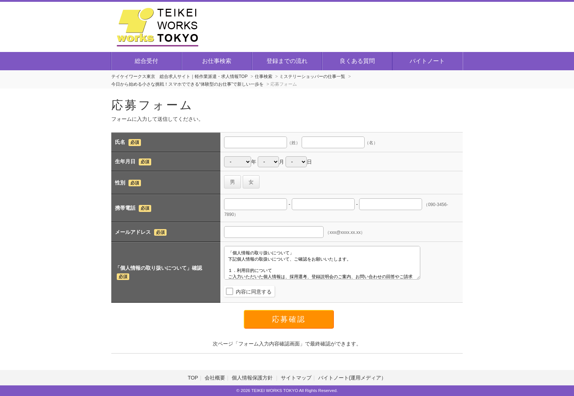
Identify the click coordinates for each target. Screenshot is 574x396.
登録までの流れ (287, 61)
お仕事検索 (216, 61)
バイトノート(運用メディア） (352, 378)
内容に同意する (254, 292)
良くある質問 (357, 61)
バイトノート (427, 61)
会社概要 (215, 378)
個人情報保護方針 (253, 378)
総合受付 (146, 61)
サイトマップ (296, 378)
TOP (193, 378)
